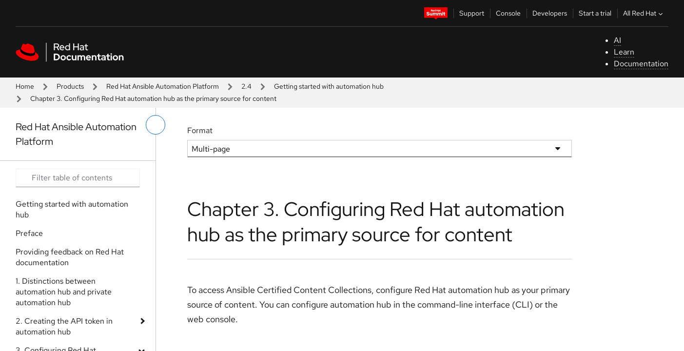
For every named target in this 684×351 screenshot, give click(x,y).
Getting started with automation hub (329, 86)
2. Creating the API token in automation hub (64, 326)
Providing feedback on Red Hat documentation (70, 257)
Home (25, 86)
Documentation (641, 63)
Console (508, 13)
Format (200, 130)
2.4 (246, 86)
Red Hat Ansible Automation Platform (162, 86)
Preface (29, 233)
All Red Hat (644, 13)
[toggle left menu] (155, 125)
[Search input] (78, 178)
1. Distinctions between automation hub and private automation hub (64, 292)
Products (70, 86)
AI (617, 40)
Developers (549, 13)
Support (471, 13)
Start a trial (595, 13)
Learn (624, 52)
